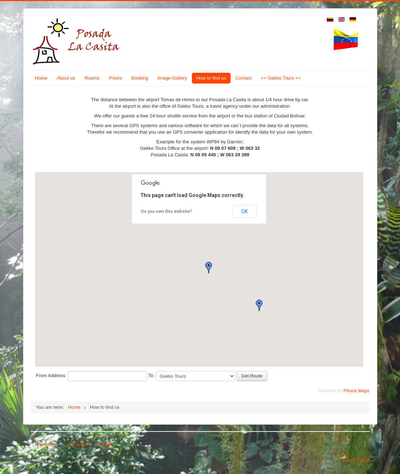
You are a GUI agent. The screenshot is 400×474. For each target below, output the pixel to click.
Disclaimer (78, 444)
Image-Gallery (172, 78)
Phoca (350, 390)
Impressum (46, 444)
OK (244, 211)
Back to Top (357, 460)
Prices (115, 78)
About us (66, 78)
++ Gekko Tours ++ (281, 78)
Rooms (92, 78)
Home (41, 78)
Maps (364, 390)
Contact (244, 78)
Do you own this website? (166, 211)
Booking (139, 78)
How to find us (211, 78)
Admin (105, 444)
